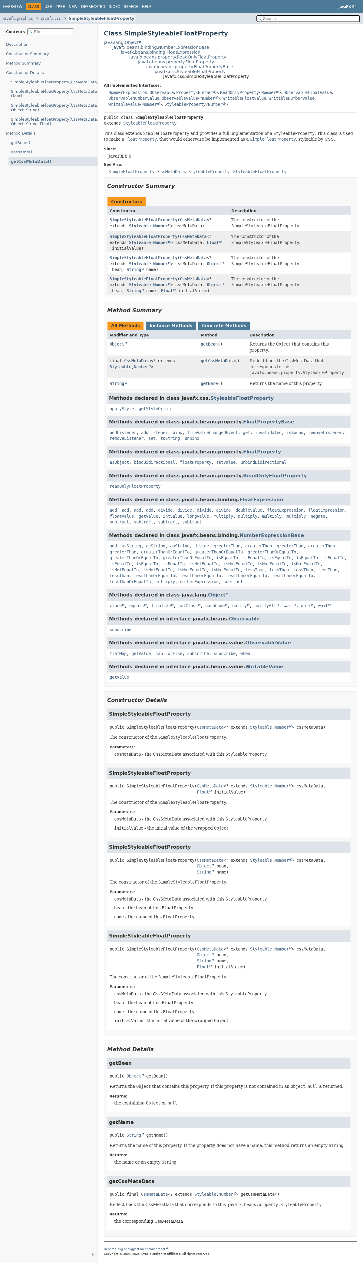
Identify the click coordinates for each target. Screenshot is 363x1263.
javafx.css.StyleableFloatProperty (190, 71)
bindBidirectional (154, 462)
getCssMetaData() (31, 161)
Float (213, 242)
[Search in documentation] (308, 18)
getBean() (20, 142)
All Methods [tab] (125, 325)
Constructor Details (25, 72)
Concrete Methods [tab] (224, 325)
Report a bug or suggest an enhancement (134, 1249)
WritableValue (124, 104)
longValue (198, 516)
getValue (148, 516)
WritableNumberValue (292, 98)
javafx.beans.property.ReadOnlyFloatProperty (177, 57)
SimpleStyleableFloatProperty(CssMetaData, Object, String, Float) (54, 121)
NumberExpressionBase (271, 535)
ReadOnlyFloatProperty (275, 476)
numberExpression (199, 581)
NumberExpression (127, 92)
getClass (188, 605)
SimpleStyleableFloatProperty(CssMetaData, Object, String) (54, 107)
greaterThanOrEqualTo (165, 552)
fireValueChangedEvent (212, 432)
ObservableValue (180, 98)
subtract (119, 522)
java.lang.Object (121, 42)
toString (170, 438)
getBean (209, 344)
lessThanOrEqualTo (154, 575)
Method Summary (23, 63)
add (113, 510)
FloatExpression (261, 500)
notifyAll (265, 605)
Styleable (140, 225)
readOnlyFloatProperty (135, 486)
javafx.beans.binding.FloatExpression (160, 52)
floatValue (122, 516)
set (152, 438)
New (73, 7)
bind (177, 432)
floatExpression (285, 510)
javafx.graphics (18, 18)
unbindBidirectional (263, 462)
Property (186, 92)
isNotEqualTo (204, 563)
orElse (175, 653)
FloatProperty (262, 452)
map (159, 653)
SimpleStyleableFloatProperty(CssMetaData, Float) (54, 93)
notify (239, 605)
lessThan (255, 569)
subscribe (120, 629)
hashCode (215, 605)
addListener (123, 432)
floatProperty (195, 462)
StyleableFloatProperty (150, 123)
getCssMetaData (218, 360)
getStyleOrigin (156, 408)
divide (165, 510)
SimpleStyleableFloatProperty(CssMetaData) (54, 82)
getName (209, 383)
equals (136, 605)
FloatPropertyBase (268, 422)
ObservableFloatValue (307, 92)
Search (131, 7)
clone (116, 605)
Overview (12, 7)
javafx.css (51, 18)
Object (214, 263)
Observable (162, 92)
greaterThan (227, 545)
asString (131, 545)
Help (146, 7)
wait (288, 605)
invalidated (268, 432)
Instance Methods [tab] (171, 325)
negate (318, 516)
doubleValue (249, 510)
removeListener (325, 432)
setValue (226, 462)
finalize (161, 605)
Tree (60, 7)
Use (48, 7)
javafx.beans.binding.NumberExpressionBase (160, 47)
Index (114, 7)
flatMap (118, 653)
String (134, 269)
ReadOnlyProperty (239, 92)
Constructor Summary (27, 54)
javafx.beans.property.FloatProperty (176, 61)
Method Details (21, 133)
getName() (21, 152)
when (245, 653)
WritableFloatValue (244, 98)
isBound (294, 432)
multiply (223, 516)
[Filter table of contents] (50, 31)
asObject (119, 462)
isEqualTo (227, 557)
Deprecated (93, 7)
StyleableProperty (185, 104)
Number (205, 92)
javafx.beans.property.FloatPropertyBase (189, 66)
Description (17, 44)
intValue (172, 516)
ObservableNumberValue (133, 98)
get (246, 432)
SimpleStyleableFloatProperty (101, 18)
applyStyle (122, 408)
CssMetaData (193, 219)
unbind (192, 438)
